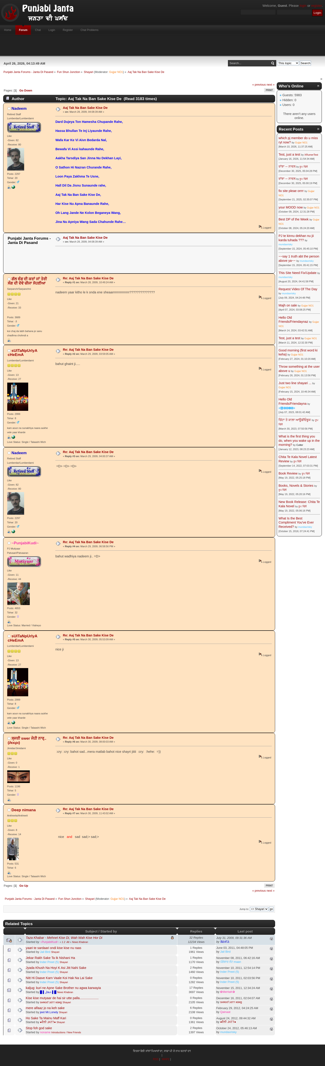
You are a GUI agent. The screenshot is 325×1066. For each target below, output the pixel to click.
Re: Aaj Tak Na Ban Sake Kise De (88, 278)
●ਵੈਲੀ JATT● (48, 1022)
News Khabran (80, 942)
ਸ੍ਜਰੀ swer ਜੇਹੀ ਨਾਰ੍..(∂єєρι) (27, 740)
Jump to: (244, 909)
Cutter (299, 445)
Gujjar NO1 (116, 72)
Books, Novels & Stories (296, 485)
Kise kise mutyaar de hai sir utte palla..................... (62, 998)
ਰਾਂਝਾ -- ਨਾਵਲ (287, 166)
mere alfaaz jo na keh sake (45, 1008)
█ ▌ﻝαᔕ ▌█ (48, 992)
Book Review (288, 473)
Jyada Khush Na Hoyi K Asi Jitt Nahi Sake (56, 968)
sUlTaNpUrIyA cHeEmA (22, 352)
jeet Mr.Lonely (49, 1012)
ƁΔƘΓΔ (224, 941)
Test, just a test (289, 154)
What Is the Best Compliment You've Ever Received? (296, 522)
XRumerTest (311, 154)
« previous (259, 84)
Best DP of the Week (294, 219)
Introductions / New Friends (66, 1032)
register (316, 5)
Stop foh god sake (39, 1028)
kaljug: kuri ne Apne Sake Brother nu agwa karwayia (63, 988)
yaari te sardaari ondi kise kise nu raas (53, 948)
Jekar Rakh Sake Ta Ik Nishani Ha (50, 958)
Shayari (55, 952)
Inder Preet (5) (49, 962)
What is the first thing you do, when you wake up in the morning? (299, 441)
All (67, 942)
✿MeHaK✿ (227, 992)
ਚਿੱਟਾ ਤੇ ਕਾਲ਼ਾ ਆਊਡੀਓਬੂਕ (295, 420)
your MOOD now (291, 207)
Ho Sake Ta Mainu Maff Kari (46, 1018)
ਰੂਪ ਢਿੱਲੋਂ (303, 166)
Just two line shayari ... (295, 383)
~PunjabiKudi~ (25, 543)
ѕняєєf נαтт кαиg (51, 1002)
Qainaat (225, 1012)
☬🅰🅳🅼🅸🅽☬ (287, 408)
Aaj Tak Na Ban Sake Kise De (85, 108)
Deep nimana (24, 810)
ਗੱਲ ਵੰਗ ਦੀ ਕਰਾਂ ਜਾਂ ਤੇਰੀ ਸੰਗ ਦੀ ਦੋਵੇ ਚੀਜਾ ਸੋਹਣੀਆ (27, 281)
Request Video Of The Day (298, 289)
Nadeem (19, 108)
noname (45, 1032)
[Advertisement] (162, 45)
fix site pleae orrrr (291, 191)
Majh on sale (288, 305)
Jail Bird (45, 952)
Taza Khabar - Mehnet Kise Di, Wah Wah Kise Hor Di (64, 938)
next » (270, 84)
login (303, 5)
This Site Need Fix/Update (297, 273)
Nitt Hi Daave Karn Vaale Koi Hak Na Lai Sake (59, 978)
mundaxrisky (228, 1032)
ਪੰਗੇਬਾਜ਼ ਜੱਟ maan (230, 961)
